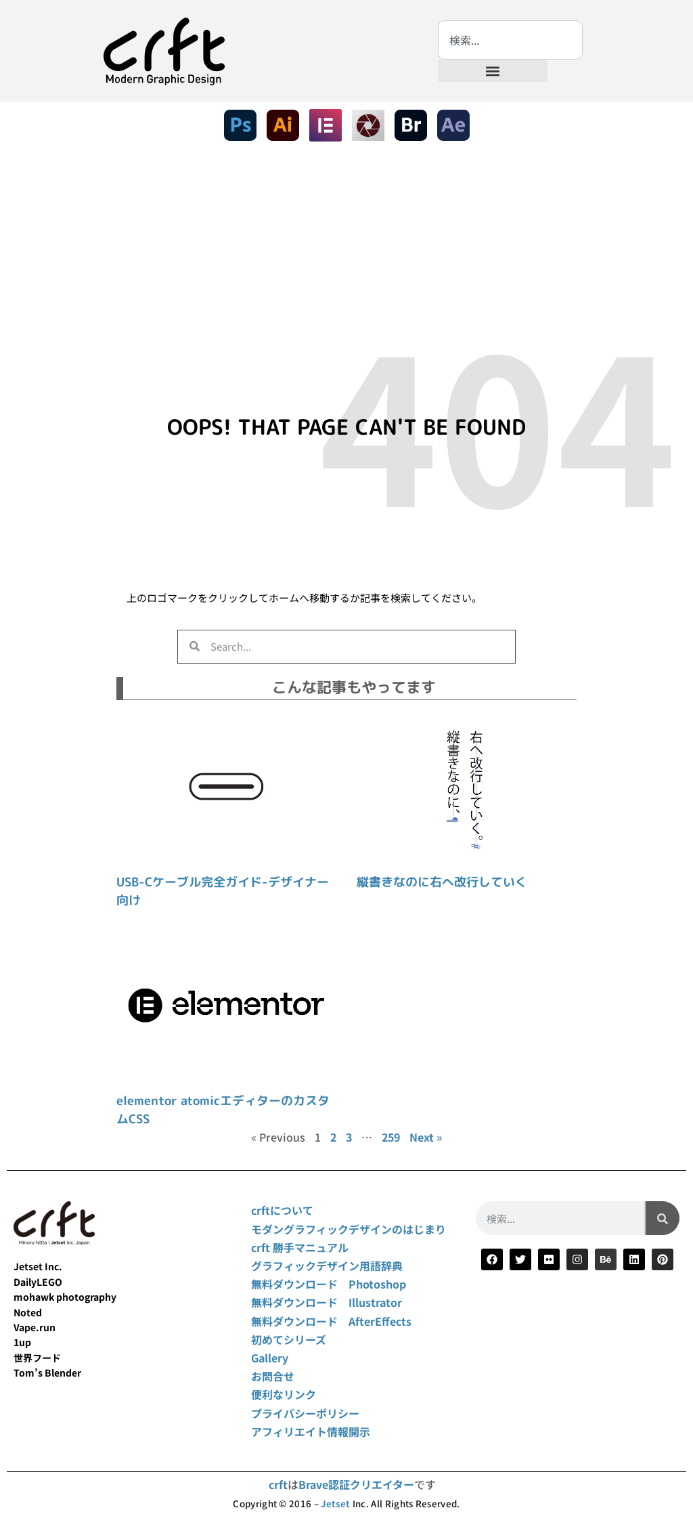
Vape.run (34, 1327)
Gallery (269, 1358)
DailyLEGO (38, 1282)
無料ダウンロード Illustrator (326, 1302)
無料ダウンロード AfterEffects (331, 1321)
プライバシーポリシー (305, 1413)
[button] (492, 71)
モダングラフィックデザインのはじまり (348, 1229)
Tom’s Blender (47, 1372)
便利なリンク (283, 1394)
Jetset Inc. (38, 1266)
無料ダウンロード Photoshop (328, 1284)
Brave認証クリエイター (356, 1484)
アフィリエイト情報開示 (310, 1431)
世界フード (37, 1357)
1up (22, 1342)
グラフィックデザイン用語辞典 (327, 1265)
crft (278, 1484)
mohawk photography (65, 1296)
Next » (425, 1137)
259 (391, 1137)
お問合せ (272, 1376)
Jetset (335, 1503)
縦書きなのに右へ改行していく (442, 881)
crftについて (282, 1210)
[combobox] (510, 40)
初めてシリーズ (288, 1339)
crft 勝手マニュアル (300, 1247)
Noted (28, 1312)
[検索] (662, 1218)
